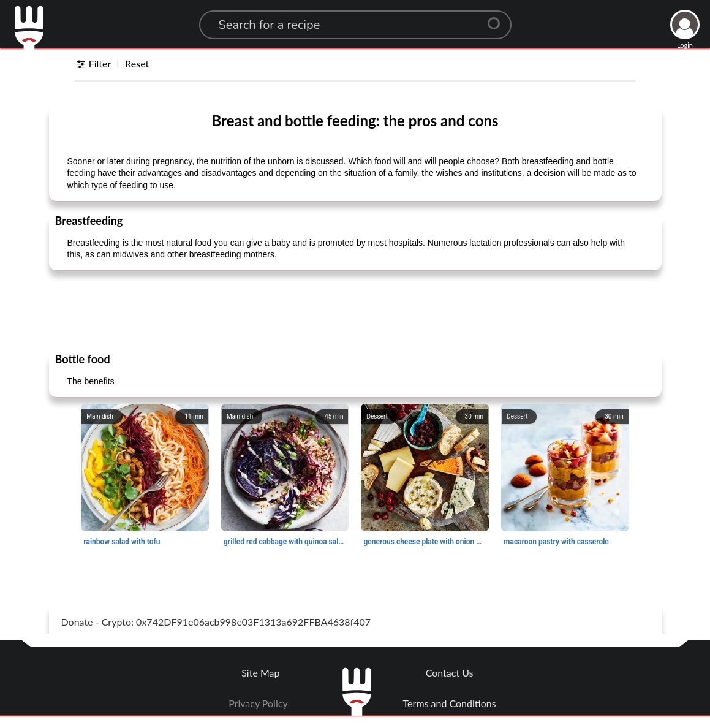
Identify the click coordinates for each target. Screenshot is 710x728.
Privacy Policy (258, 703)
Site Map (260, 672)
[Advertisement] (355, 310)
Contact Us (450, 672)
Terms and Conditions (449, 703)
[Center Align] (498, 18)
